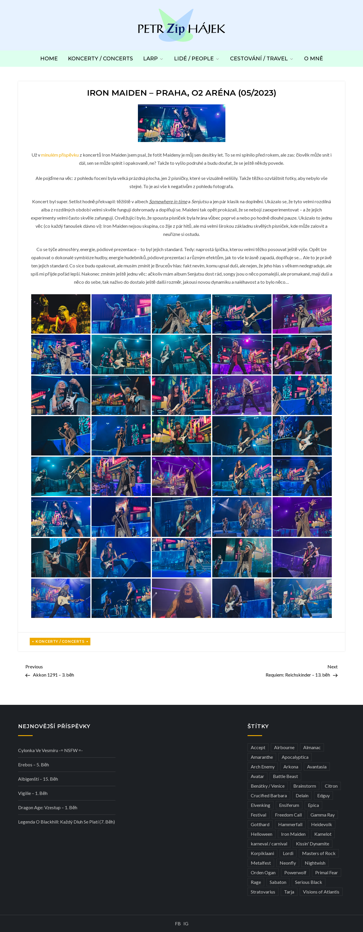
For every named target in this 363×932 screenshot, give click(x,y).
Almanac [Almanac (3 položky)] (312, 747)
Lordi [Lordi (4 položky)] (288, 853)
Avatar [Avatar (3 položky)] (257, 776)
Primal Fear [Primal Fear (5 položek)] (326, 872)
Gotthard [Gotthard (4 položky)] (260, 824)
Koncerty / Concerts (100, 58)
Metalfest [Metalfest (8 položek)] (261, 863)
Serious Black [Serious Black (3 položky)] (308, 882)
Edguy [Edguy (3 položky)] (323, 795)
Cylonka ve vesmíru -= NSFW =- (50, 750)
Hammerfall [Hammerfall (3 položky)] (290, 824)
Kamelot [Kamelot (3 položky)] (323, 834)
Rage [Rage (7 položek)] (256, 882)
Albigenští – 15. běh (38, 779)
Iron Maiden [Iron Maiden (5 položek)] (293, 834)
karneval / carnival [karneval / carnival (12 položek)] (269, 843)
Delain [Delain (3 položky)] (302, 795)
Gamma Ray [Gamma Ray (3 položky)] (323, 814)
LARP (153, 58)
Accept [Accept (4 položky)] (258, 747)
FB (178, 923)
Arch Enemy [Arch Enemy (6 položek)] (263, 766)
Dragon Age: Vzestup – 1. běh (47, 807)
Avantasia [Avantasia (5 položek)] (317, 766)
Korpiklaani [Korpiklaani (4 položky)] (262, 853)
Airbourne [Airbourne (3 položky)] (284, 747)
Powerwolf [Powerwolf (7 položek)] (295, 872)
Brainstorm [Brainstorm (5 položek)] (304, 786)
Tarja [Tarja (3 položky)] (289, 891)
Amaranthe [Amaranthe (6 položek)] (262, 757)
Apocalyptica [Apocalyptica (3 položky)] (295, 757)
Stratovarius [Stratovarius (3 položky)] (263, 891)
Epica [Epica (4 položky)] (313, 805)
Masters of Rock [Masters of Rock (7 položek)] (319, 853)
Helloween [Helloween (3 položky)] (261, 834)
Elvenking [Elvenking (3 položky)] (260, 805)
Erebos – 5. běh (33, 764)
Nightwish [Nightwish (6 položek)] (315, 863)
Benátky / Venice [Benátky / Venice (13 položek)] (268, 786)
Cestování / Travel (262, 58)
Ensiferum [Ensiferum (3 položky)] (289, 805)
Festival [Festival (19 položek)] (258, 814)
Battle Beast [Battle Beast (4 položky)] (285, 776)
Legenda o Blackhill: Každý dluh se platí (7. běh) (66, 821)
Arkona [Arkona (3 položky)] (290, 766)
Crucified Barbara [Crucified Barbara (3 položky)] (269, 795)
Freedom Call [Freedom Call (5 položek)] (288, 814)
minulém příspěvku (60, 154)
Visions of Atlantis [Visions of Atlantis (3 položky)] (321, 891)
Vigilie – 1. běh (33, 793)
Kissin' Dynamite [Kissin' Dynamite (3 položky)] (312, 843)
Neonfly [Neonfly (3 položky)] (288, 863)
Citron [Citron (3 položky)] (331, 786)
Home (49, 58)
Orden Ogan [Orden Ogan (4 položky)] (263, 872)
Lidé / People (197, 58)
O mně (313, 58)
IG (185, 923)
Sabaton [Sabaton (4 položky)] (278, 882)
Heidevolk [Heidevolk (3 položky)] (321, 824)
